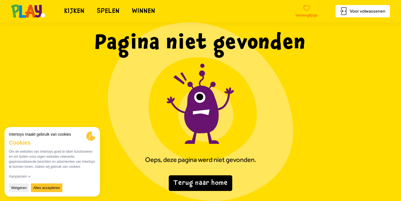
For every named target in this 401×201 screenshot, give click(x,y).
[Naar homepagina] (28, 11)
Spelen (108, 11)
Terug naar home (200, 183)
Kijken (74, 11)
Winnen (143, 11)
